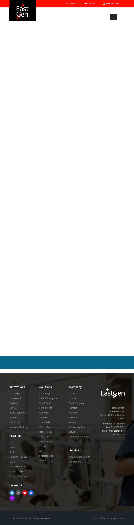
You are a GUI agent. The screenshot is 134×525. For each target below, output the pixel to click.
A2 (40, 451)
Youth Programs (77, 403)
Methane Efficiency (18, 427)
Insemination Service (79, 456)
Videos (89, 3)
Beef (11, 452)
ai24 (11, 442)
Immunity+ (14, 393)
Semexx (43, 417)
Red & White (45, 441)
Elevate (13, 407)
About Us (73, 393)
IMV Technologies (18, 466)
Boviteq (13, 417)
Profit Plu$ (44, 403)
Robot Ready (45, 431)
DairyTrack (14, 422)
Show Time (44, 436)
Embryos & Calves (18, 456)
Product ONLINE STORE (21, 471)
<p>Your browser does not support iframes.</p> (67, 182)
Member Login (111, 3)
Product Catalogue (18, 476)
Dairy (12, 447)
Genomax (44, 412)
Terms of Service (101, 518)
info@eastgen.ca (116, 430)
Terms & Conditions (79, 436)
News (72, 431)
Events (72, 398)
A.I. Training (75, 461)
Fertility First (45, 407)
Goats (12, 461)
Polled (42, 446)
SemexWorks (16, 398)
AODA (72, 441)
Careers (73, 407)
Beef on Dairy (46, 460)
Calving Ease (45, 427)
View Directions (118, 434)
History (72, 422)
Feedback (74, 417)
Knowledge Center (78, 427)
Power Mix (44, 422)
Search (71, 3)
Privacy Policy (117, 518)
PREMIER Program (48, 398)
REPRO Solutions (17, 412)
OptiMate (14, 403)
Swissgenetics (46, 455)
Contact (73, 412)
